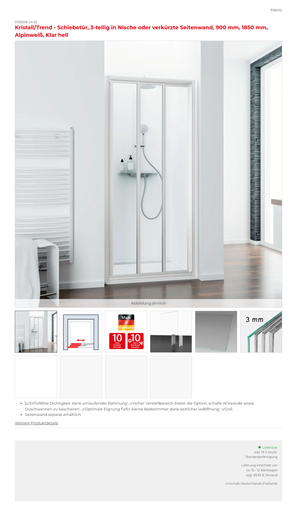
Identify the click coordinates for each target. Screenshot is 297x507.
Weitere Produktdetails (36, 423)
